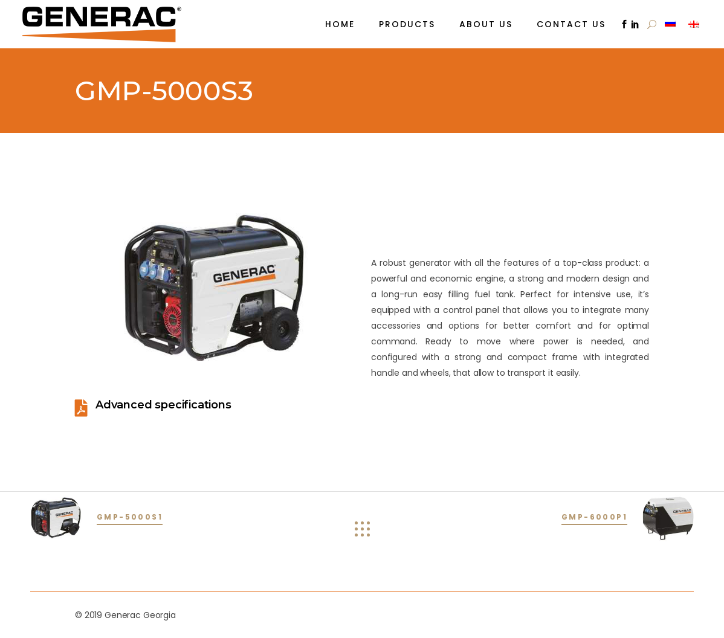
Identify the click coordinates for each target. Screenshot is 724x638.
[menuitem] (672, 23)
